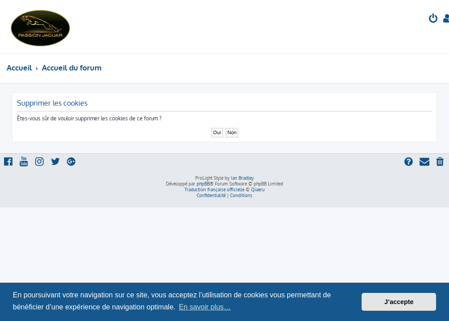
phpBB (203, 183)
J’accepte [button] (399, 301)
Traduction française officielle (214, 189)
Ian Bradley (242, 178)
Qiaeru (257, 189)
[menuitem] (433, 19)
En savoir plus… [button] (205, 307)
